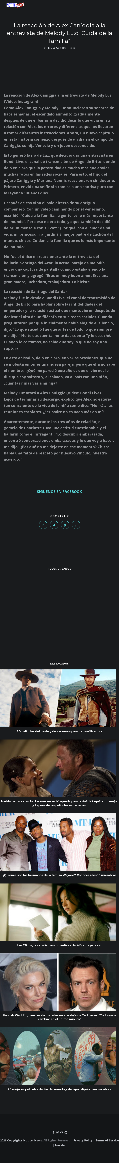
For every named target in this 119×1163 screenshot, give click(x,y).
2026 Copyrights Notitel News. (21, 1140)
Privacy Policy (82, 1140)
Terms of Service (107, 1140)
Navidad (60, 1145)
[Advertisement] (59, 610)
